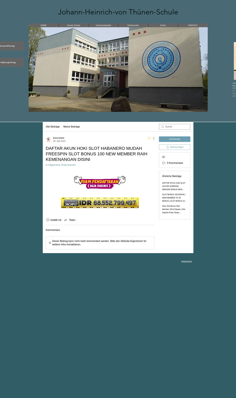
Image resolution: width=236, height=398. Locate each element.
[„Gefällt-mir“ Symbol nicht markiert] (48, 220)
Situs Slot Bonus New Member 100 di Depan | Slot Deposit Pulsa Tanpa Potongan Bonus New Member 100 (173, 212)
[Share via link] (69, 220)
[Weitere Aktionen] (152, 138)
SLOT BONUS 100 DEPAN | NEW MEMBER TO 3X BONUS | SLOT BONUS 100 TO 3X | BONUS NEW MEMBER (174, 201)
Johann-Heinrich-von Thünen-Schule (118, 12)
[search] (174, 126)
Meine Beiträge (71, 126)
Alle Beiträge (53, 126)
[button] (118, 69)
